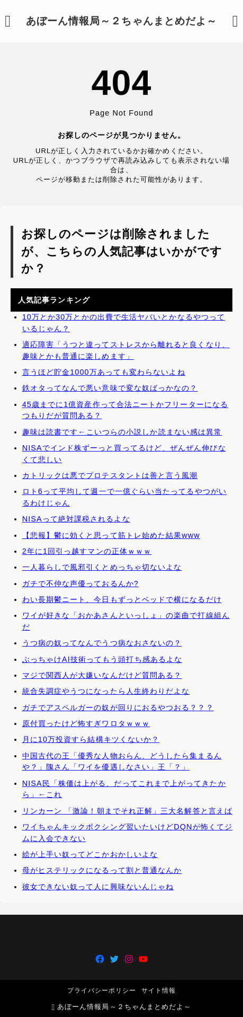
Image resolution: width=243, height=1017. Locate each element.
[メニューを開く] (8, 21)
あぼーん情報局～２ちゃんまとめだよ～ (122, 20)
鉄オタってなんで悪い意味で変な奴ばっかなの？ (110, 388)
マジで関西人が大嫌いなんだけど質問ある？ (102, 675)
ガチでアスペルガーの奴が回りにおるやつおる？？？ (118, 707)
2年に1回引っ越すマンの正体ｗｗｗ (86, 551)
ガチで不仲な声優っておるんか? (80, 583)
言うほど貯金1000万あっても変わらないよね (103, 372)
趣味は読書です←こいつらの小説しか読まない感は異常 (122, 432)
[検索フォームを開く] (235, 21)
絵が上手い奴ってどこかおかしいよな (90, 854)
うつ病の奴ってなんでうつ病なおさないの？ (102, 643)
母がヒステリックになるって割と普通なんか (102, 870)
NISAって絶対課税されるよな (76, 519)
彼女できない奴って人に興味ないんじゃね (98, 886)
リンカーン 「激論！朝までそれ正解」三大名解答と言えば (127, 810)
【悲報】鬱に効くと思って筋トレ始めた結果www (111, 535)
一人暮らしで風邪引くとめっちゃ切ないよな (102, 567)
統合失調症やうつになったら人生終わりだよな (106, 691)
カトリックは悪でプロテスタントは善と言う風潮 (110, 475)
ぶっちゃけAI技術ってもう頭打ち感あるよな (102, 659)
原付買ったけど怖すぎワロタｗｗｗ (86, 723)
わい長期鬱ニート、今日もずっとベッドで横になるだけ (122, 599)
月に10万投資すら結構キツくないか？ (91, 739)
